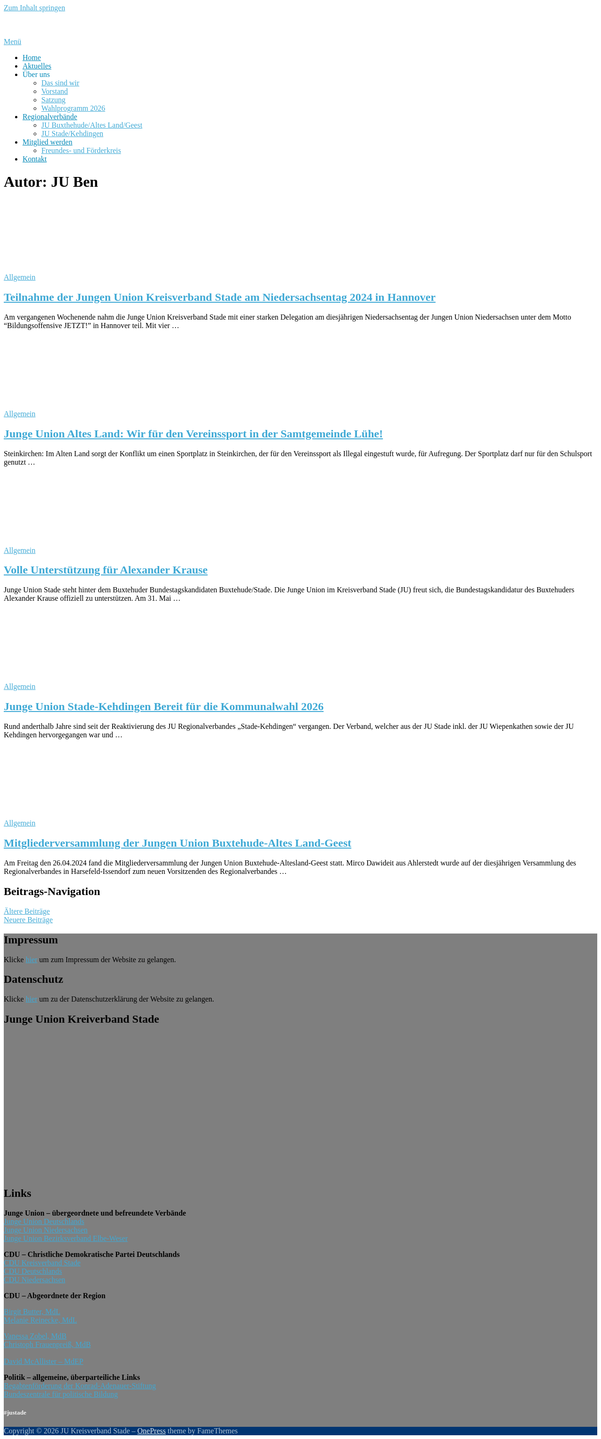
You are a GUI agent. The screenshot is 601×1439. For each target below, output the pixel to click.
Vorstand (54, 91)
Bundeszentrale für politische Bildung (61, 1394)
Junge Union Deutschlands (44, 1221)
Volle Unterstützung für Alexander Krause (106, 570)
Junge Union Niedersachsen (46, 1230)
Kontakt (35, 159)
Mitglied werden (47, 142)
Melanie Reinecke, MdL (40, 1320)
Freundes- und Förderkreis (81, 150)
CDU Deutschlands (33, 1271)
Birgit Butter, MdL (32, 1312)
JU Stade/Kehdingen (72, 134)
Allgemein (20, 277)
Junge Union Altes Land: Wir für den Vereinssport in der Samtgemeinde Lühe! (193, 434)
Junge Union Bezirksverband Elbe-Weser (66, 1238)
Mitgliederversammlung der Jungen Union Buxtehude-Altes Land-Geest (177, 843)
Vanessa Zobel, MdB (35, 1336)
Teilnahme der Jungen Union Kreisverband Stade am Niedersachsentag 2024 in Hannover (220, 297)
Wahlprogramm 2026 (73, 108)
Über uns (36, 74)
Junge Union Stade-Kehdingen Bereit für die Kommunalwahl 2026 (164, 706)
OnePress (152, 1431)
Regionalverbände (50, 117)
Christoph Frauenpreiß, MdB (47, 1344)
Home (32, 57)
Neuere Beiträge (28, 920)
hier (32, 960)
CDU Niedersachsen (34, 1280)
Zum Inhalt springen (34, 8)
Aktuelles (37, 66)
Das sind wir (60, 83)
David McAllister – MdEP (43, 1361)
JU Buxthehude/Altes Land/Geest (91, 125)
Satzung (53, 100)
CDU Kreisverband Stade (42, 1263)
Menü (12, 42)
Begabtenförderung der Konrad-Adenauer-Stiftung (80, 1386)
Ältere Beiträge (27, 911)
